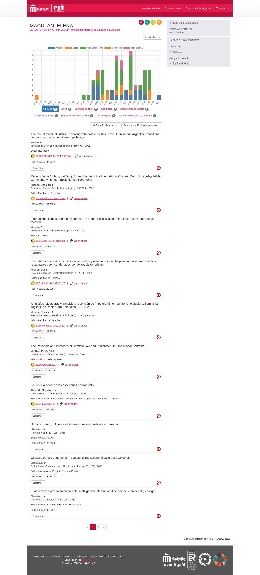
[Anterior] (87, 527)
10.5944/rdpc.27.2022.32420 (50, 198)
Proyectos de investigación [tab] (77, 115)
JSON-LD (147, 22)
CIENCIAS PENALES (180, 29)
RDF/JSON (159, 22)
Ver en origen (86, 156)
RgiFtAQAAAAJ (181, 63)
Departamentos (173, 8)
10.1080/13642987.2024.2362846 (53, 156)
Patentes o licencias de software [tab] (137, 115)
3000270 (177, 51)
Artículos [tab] (50, 109)
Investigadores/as (151, 8)
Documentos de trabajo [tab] (134, 109)
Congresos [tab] (109, 109)
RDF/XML (141, 22)
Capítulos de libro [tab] (86, 109)
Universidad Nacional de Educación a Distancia (95, 29)
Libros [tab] (66, 109)
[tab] (198, 23)
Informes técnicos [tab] (46, 115)
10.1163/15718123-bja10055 (50, 241)
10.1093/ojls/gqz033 (46, 364)
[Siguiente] (104, 527)
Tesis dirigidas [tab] (106, 115)
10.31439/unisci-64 (45, 404)
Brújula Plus (87, 560)
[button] (221, 8)
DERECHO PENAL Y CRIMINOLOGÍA (49, 29)
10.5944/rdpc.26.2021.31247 (50, 283)
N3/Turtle (153, 22)
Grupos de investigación (198, 8)
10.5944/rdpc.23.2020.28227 (50, 325)
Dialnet (159, 168)
